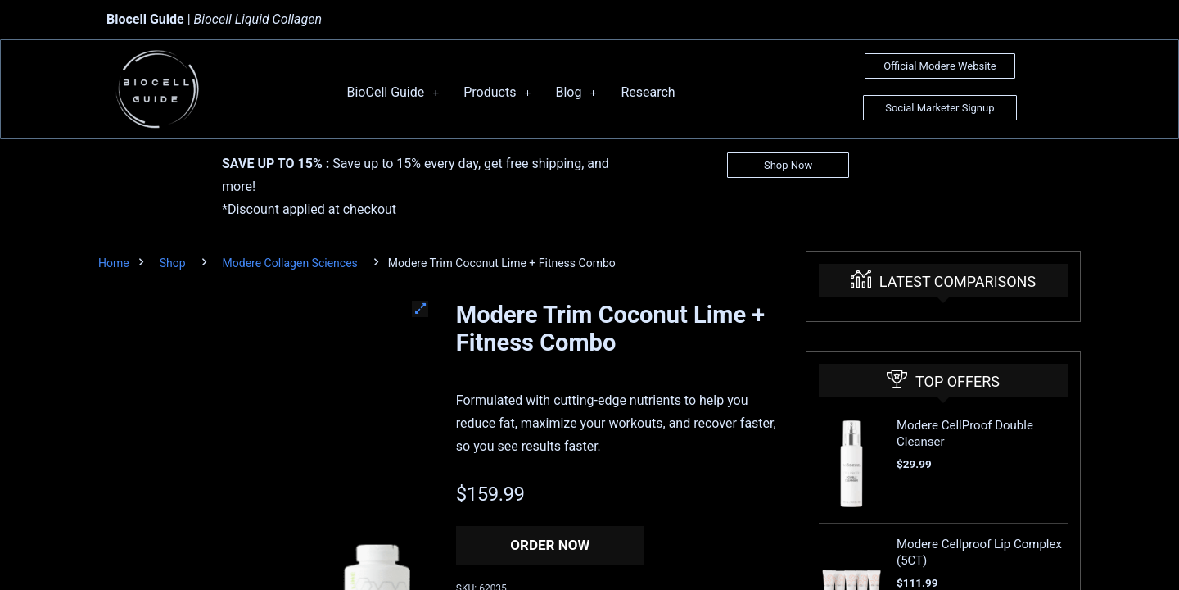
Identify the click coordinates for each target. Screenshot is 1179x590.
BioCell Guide (393, 92)
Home (113, 263)
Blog (575, 92)
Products (497, 92)
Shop (173, 263)
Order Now (550, 545)
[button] (420, 309)
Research (648, 92)
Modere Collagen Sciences (290, 263)
